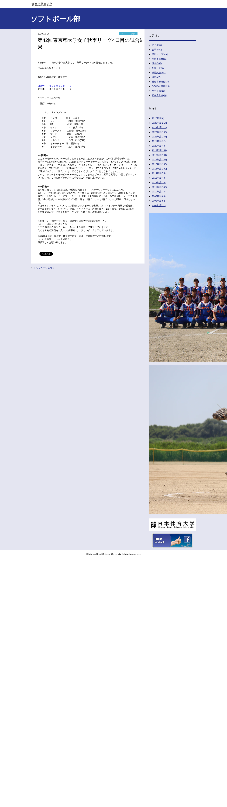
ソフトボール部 (55, 19)
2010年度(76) (159, 191)
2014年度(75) (159, 173)
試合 (133, 34)
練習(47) (156, 77)
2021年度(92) (159, 141)
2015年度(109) (159, 168)
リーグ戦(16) (158, 90)
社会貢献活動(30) (161, 81)
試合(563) (157, 63)
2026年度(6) (158, 118)
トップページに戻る (44, 267)
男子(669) (157, 45)
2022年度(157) (159, 136)
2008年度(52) (159, 200)
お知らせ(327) (159, 68)
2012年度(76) (159, 182)
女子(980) (157, 49)
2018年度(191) (159, 155)
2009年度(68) (159, 196)
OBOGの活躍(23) (161, 86)
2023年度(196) (159, 132)
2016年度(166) (159, 164)
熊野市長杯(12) (159, 58)
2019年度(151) (159, 150)
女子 (123, 34)
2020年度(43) (159, 145)
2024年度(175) (159, 127)
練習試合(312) (159, 72)
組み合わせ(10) (159, 95)
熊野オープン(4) (160, 54)
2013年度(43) (159, 177)
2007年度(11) (159, 205)
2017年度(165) (159, 159)
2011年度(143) (159, 187)
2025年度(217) (159, 123)
